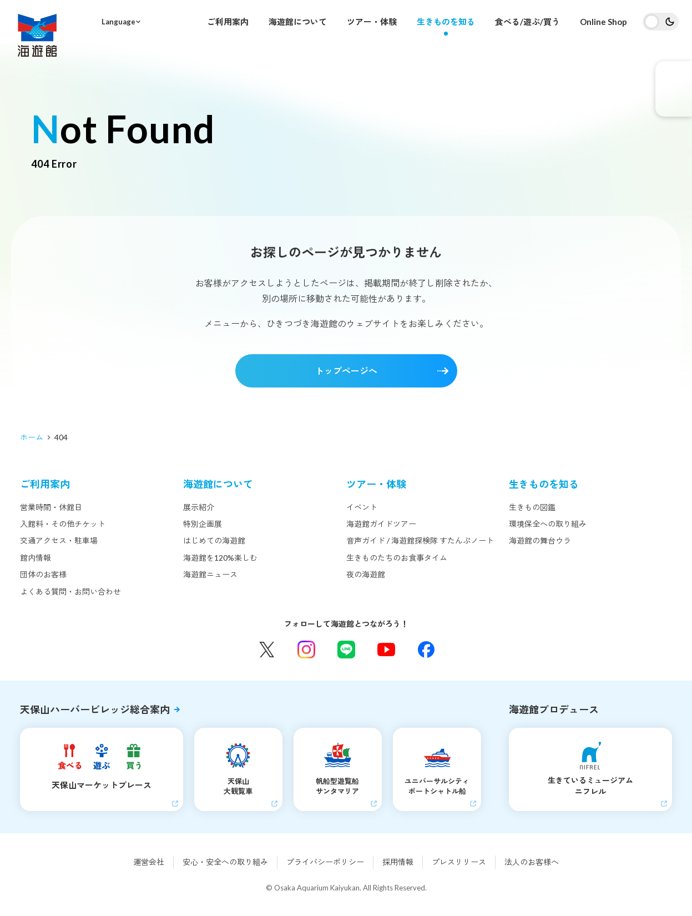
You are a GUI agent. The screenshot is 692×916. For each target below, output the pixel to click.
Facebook (426, 649)
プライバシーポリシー (325, 862)
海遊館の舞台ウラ (540, 540)
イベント (361, 507)
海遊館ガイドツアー (381, 524)
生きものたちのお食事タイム (396, 557)
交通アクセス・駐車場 (59, 540)
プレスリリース (459, 862)
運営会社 (148, 862)
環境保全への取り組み (548, 524)
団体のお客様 (43, 574)
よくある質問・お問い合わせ (70, 591)
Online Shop (603, 22)
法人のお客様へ (531, 862)
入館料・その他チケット (62, 524)
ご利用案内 (228, 22)
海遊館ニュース (210, 574)
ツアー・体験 (372, 22)
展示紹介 (198, 507)
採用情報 (397, 862)
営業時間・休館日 (51, 507)
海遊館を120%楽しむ (220, 557)
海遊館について (298, 22)
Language (118, 21)
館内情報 (35, 557)
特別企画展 (202, 524)
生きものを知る (446, 22)
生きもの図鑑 (532, 507)
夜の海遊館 (365, 574)
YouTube (386, 649)
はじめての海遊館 (214, 540)
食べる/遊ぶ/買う (527, 22)
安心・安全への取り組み (225, 862)
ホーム (31, 437)
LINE (346, 649)
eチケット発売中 (673, 89)
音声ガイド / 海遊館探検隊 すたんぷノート (420, 540)
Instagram (306, 649)
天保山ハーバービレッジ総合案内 (95, 709)
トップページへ (346, 370)
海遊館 (37, 35)
